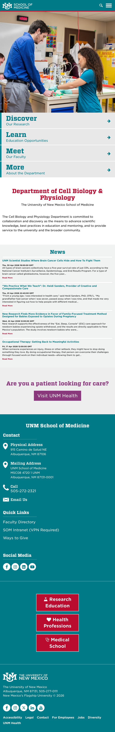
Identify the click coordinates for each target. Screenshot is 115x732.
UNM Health (12, 723)
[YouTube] (41, 707)
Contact (43, 717)
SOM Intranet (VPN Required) (31, 530)
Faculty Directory (19, 522)
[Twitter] (23, 707)
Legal (29, 717)
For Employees (63, 717)
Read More (7, 278)
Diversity (94, 717)
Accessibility (12, 717)
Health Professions (57, 623)
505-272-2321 (23, 491)
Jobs (81, 717)
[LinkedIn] (23, 566)
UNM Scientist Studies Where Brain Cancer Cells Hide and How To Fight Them (51, 260)
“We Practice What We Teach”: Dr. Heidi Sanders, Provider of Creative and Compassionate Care (49, 287)
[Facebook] (6, 566)
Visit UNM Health (57, 395)
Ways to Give (15, 538)
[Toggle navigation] (109, 5)
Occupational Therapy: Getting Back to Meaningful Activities (40, 341)
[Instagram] (15, 566)
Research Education (57, 602)
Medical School (57, 643)
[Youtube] (32, 566)
